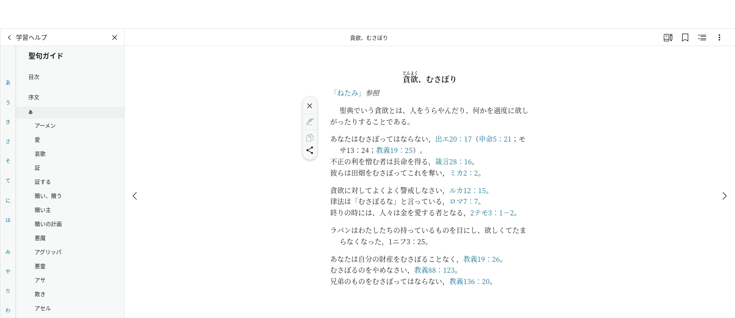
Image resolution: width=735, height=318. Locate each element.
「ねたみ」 (347, 92)
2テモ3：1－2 (492, 212)
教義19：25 (394, 150)
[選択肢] (719, 37)
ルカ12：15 (467, 190)
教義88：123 (434, 270)
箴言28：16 (453, 161)
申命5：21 (495, 138)
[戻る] (10, 37)
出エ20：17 (453, 138)
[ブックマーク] (685, 37)
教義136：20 (469, 281)
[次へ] (724, 167)
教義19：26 (481, 259)
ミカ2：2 (463, 172)
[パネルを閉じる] (115, 37)
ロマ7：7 (463, 201)
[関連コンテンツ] (702, 37)
